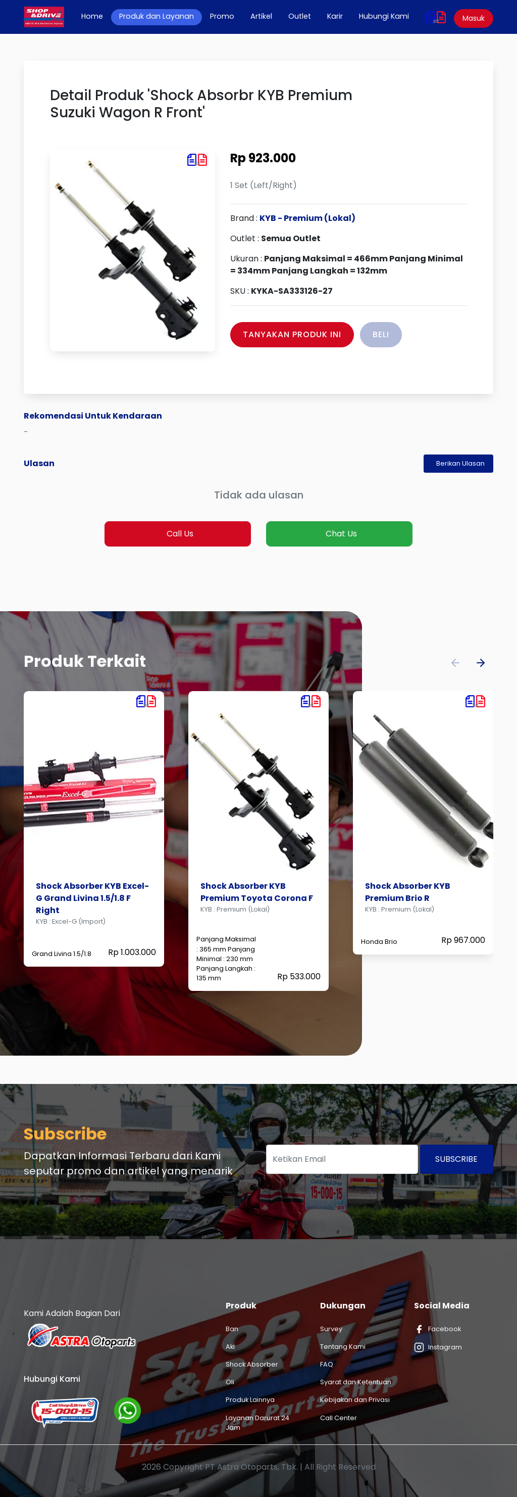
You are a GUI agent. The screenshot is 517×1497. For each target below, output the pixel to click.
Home (96, 16)
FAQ (326, 1364)
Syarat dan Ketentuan (355, 1382)
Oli (230, 1382)
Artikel (261, 16)
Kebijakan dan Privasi (355, 1399)
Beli (381, 334)
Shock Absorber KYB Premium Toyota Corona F (256, 892)
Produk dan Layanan (156, 16)
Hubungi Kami (384, 16)
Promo (222, 16)
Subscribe (456, 1159)
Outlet (299, 16)
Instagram (438, 1347)
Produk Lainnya (250, 1399)
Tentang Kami (343, 1346)
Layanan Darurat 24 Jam (257, 1423)
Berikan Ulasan (460, 463)
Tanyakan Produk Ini (292, 334)
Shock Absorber (252, 1364)
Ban (232, 1329)
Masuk (473, 18)
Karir (335, 16)
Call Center (338, 1418)
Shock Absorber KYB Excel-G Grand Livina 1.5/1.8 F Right (92, 898)
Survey (331, 1329)
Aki (230, 1346)
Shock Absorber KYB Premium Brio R (407, 892)
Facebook (437, 1329)
